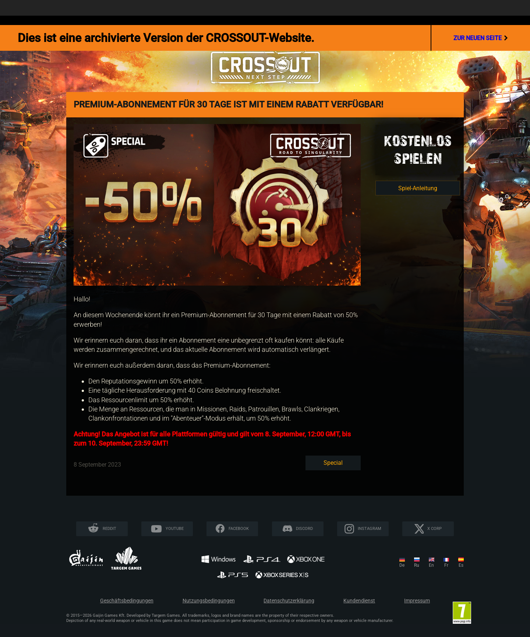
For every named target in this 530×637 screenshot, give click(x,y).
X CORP (434, 528)
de (401, 565)
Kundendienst (359, 601)
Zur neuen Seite (480, 37)
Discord (304, 528)
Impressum (417, 601)
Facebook (239, 528)
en (431, 565)
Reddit (109, 528)
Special (333, 462)
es (461, 565)
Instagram (369, 528)
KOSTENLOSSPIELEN (418, 149)
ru (416, 565)
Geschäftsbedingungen (126, 601)
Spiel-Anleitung (417, 188)
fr (446, 565)
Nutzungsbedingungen (209, 601)
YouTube (175, 528)
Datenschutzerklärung (289, 601)
